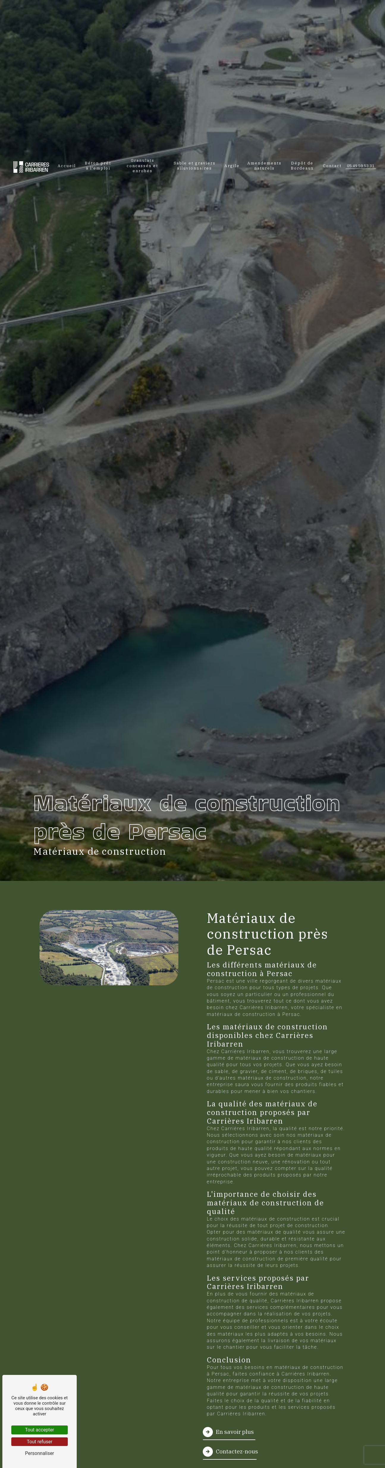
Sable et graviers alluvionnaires (195, 165)
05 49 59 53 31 (360, 165)
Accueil (67, 165)
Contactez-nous (230, 1452)
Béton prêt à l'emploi (98, 165)
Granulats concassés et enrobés (142, 165)
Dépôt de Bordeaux (302, 165)
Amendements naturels (264, 165)
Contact (332, 165)
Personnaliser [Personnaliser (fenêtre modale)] (39, 1453)
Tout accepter (39, 1430)
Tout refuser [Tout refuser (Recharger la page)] (39, 1442)
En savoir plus (228, 1432)
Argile (232, 165)
